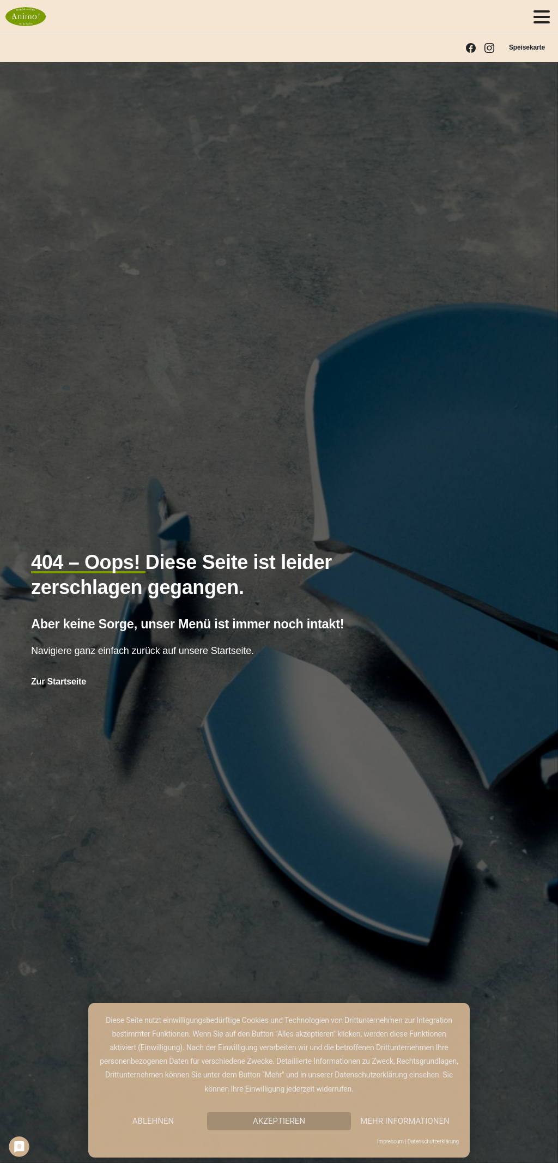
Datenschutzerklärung (433, 1141)
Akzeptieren (279, 1121)
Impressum (390, 1141)
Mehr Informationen (404, 1121)
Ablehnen (153, 1121)
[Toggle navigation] (542, 17)
